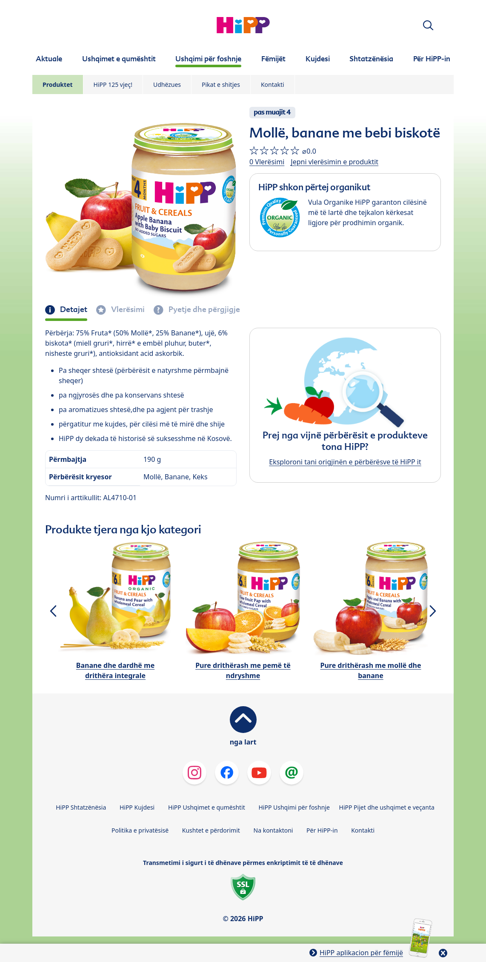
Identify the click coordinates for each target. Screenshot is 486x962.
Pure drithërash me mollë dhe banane (370, 670)
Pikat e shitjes (221, 84)
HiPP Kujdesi (137, 807)
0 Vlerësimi (266, 161)
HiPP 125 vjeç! (113, 84)
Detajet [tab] (72, 309)
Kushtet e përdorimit (211, 830)
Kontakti (272, 84)
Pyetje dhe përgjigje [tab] (203, 309)
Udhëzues (167, 84)
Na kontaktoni (273, 830)
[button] (428, 25)
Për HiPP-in (322, 830)
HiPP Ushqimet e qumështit (206, 807)
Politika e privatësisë (140, 830)
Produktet (58, 84)
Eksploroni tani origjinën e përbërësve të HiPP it (345, 462)
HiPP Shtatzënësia (81, 807)
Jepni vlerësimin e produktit (334, 161)
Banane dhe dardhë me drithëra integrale (115, 670)
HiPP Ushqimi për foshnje (293, 807)
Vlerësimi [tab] (127, 309)
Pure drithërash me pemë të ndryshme (243, 670)
